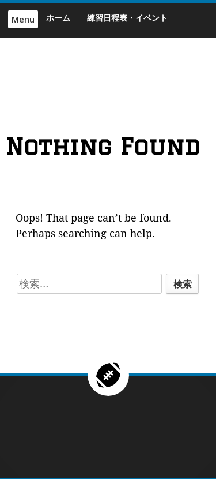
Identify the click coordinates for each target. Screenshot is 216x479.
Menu (23, 19)
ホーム (58, 17)
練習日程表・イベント (127, 17)
